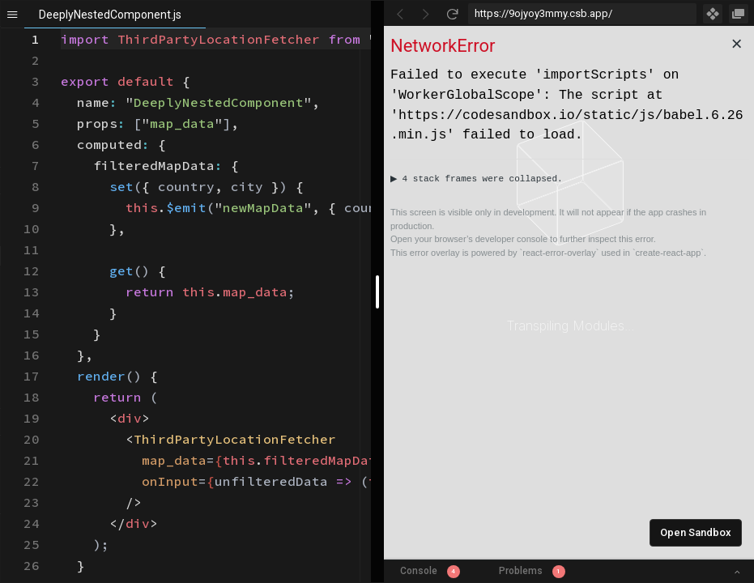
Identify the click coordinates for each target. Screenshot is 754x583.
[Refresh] (452, 13)
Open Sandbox (695, 532)
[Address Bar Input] (582, 13)
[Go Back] (400, 13)
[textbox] (61, 28)
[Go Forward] (426, 13)
